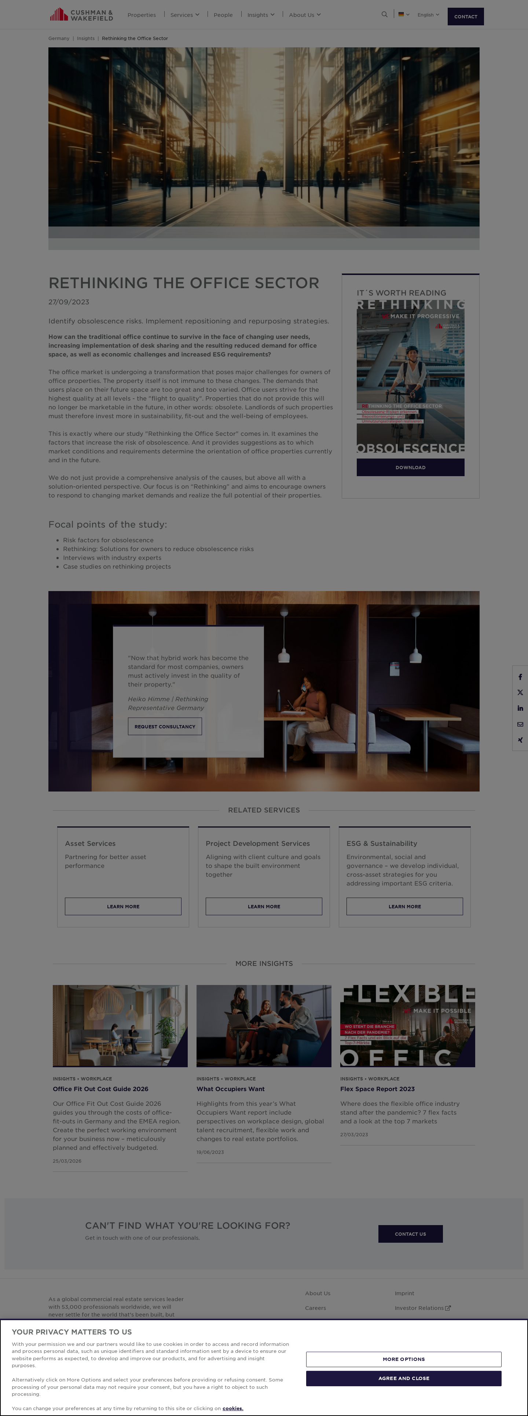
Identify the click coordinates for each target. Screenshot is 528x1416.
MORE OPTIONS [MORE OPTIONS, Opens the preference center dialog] (404, 1359)
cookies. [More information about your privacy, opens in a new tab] (233, 1408)
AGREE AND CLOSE (403, 1378)
